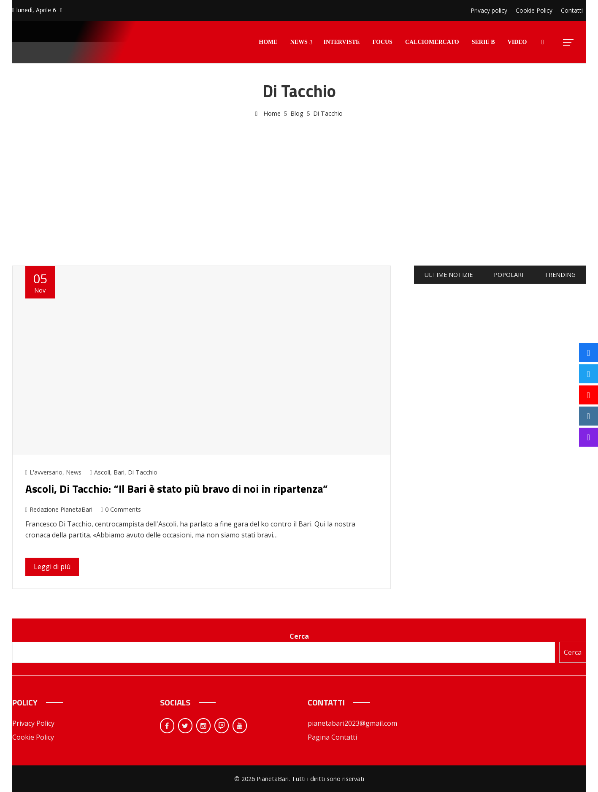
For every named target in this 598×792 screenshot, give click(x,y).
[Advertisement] (299, 182)
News (73, 472)
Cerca (299, 636)
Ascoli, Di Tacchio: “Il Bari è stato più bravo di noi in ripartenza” (176, 488)
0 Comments (121, 509)
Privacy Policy (33, 723)
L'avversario (46, 472)
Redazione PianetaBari (58, 509)
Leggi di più (52, 566)
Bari (119, 472)
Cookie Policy (33, 737)
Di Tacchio (142, 472)
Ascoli (102, 472)
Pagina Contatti (332, 737)
